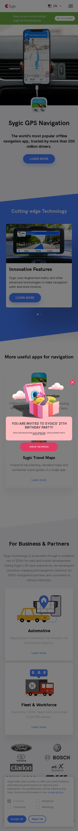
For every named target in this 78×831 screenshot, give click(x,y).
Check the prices (39, 447)
